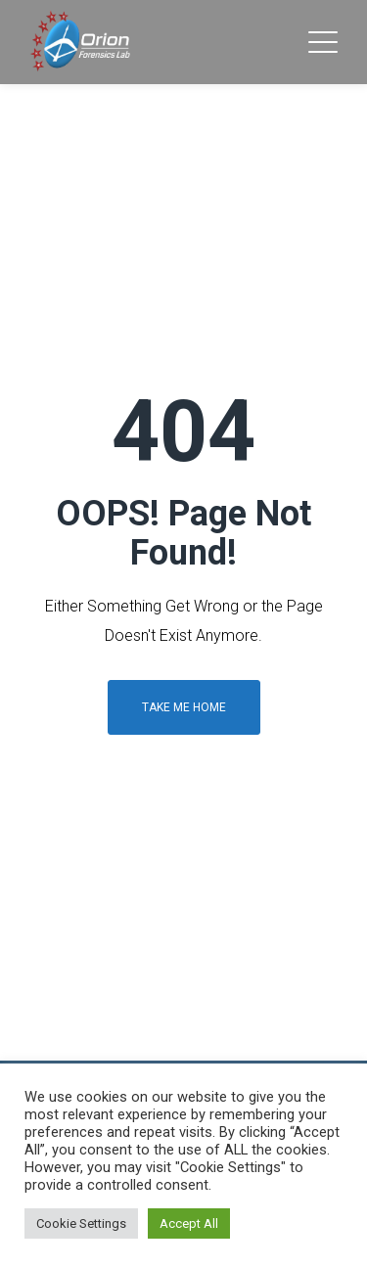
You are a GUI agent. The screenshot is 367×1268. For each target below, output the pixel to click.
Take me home (184, 707)
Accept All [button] (189, 1223)
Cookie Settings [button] (81, 1223)
